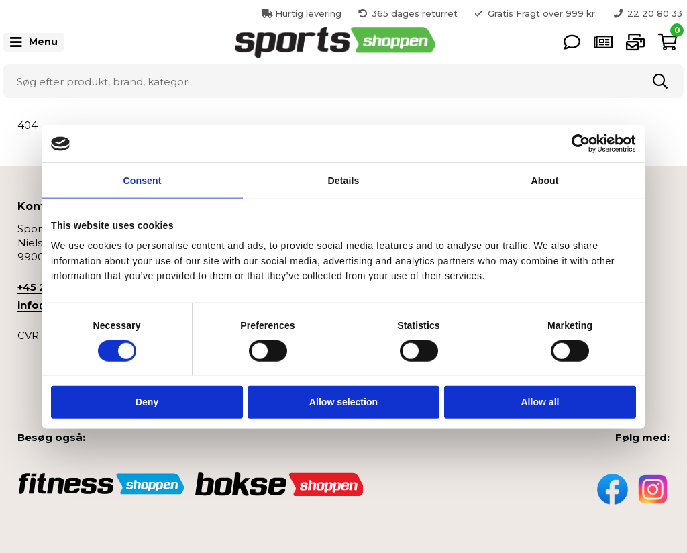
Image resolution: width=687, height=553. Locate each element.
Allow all (540, 402)
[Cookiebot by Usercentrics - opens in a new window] (577, 143)
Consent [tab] (142, 180)
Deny (147, 402)
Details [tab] (344, 180)
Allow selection (343, 402)
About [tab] (544, 180)
